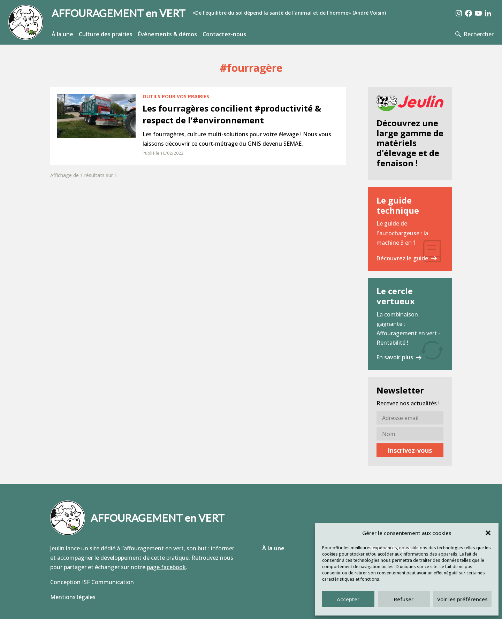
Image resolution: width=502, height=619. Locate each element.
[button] (488, 532)
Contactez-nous (224, 34)
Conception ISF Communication (92, 582)
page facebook (166, 567)
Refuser (403, 599)
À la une (62, 34)
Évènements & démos (167, 34)
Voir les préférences (462, 599)
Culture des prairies (105, 34)
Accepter (348, 599)
